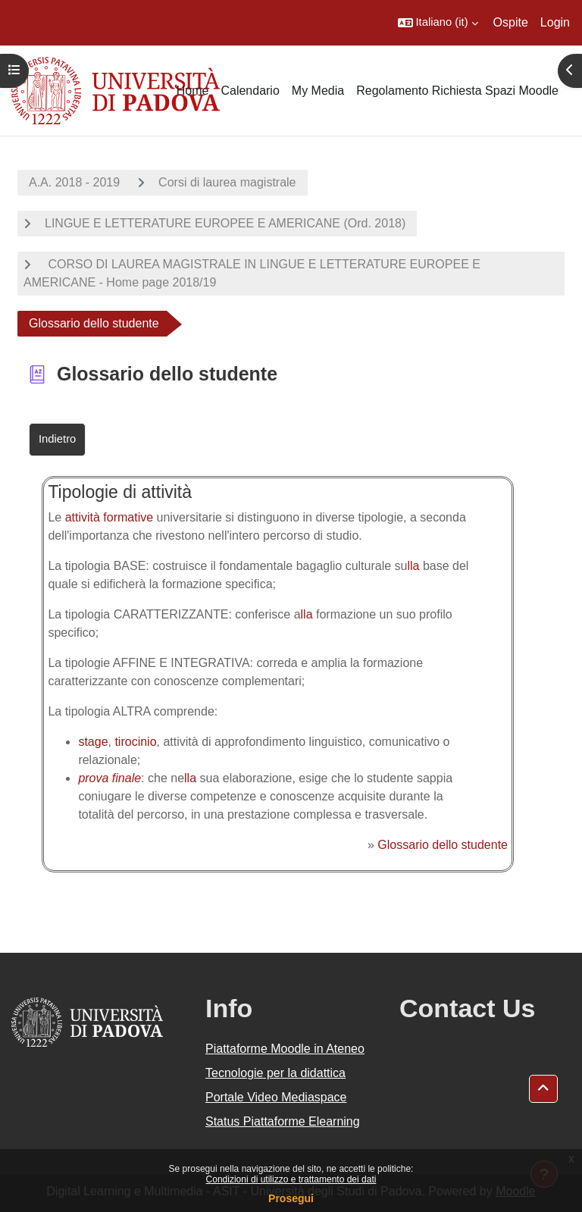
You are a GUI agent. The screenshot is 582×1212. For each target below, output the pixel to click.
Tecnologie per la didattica (275, 1072)
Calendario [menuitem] (250, 90)
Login (555, 22)
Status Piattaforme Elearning (282, 1121)
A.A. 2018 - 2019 (74, 182)
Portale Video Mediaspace (276, 1097)
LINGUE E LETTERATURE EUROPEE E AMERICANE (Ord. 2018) (225, 223)
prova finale (109, 778)
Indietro (57, 439)
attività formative (109, 517)
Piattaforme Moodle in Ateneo (285, 1048)
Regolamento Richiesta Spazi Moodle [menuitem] (457, 90)
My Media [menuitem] (318, 90)
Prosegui (291, 1198)
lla (413, 565)
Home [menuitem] (193, 90)
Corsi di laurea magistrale (227, 182)
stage (93, 741)
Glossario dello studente (442, 844)
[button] (438, 22)
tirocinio (135, 741)
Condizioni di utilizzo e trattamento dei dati (291, 1179)
